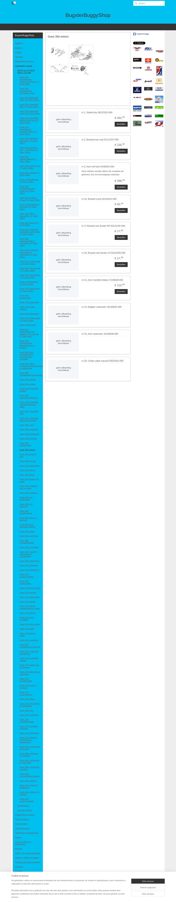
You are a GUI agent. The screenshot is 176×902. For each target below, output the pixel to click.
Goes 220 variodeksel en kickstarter (30, 704)
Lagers (18, 837)
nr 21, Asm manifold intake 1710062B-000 (102, 280)
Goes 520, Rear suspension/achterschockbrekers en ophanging (31, 365)
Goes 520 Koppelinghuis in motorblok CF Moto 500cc (28, 242)
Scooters (19, 57)
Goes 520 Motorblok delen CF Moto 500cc (29, 98)
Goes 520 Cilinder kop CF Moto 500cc (30, 167)
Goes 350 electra (27, 470)
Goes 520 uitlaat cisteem (27, 308)
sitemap (81, 897)
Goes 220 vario (27, 710)
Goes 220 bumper (28, 592)
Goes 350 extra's (27, 450)
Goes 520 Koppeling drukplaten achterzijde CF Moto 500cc (30, 231)
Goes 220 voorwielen (29, 733)
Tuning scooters (22, 828)
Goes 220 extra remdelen (27, 618)
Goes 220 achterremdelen (27, 575)
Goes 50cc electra (28, 781)
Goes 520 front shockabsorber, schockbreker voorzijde (27, 355)
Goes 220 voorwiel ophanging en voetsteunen (28, 739)
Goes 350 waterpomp (29, 561)
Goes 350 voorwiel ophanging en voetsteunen (28, 554)
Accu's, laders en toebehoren (23, 843)
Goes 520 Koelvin (28, 325)
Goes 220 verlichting (29, 715)
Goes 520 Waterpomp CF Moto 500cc (30, 289)
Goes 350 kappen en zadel (29, 480)
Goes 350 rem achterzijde (26, 498)
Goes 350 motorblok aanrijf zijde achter (29, 419)
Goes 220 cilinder (28, 601)
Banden (18, 848)
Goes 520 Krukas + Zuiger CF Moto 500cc (30, 199)
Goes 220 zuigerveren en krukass (30, 748)
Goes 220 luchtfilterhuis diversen (30, 645)
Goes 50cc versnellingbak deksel (29, 775)
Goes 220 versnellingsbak (27, 720)
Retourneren (21, 885)
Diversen (19, 866)
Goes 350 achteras (28, 438)
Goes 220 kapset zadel (27, 634)
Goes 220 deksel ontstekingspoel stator (30, 607)
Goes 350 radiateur (28, 493)
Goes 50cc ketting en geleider (29, 793)
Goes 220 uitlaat (27, 699)
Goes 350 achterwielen (25, 444)
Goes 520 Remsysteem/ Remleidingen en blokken (27, 344)
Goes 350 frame (27, 475)
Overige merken (24, 810)
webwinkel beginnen (95, 897)
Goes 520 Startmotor (29, 302)
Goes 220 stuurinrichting (26, 693)
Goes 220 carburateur (30, 597)
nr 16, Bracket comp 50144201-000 (99, 199)
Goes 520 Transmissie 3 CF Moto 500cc (30, 276)
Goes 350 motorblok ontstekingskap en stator (29, 404)
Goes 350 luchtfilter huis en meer (28, 487)
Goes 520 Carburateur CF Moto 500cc (30, 319)
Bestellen (121, 124)
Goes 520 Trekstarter (29, 313)
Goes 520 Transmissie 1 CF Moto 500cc (30, 262)
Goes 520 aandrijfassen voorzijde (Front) (27, 90)
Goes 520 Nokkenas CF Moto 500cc (29, 180)
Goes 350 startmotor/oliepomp (29, 396)
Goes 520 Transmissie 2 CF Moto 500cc (30, 269)
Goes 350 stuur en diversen (28, 519)
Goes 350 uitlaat (27, 531)
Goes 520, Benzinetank (25, 296)
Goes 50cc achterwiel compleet (29, 768)
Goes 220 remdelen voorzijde (29, 727)
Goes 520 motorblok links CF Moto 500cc (29, 105)
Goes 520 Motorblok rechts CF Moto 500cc (30, 112)
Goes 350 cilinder (28, 379)
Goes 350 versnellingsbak (27, 541)
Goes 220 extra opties (30, 624)
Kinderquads (23, 805)
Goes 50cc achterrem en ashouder (29, 761)
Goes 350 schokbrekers (26, 512)
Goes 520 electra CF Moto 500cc (29, 224)
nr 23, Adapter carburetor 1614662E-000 (102, 307)
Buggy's (18, 48)
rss (86, 897)
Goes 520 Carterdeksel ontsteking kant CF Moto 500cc (28, 130)
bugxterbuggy (141, 34)
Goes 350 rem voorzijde (26, 505)
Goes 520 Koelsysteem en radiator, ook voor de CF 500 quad (29, 333)
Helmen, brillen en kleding (27, 857)
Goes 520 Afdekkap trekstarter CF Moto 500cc (29, 140)
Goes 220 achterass (29, 565)
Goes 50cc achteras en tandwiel (29, 754)
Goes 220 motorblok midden (29, 659)
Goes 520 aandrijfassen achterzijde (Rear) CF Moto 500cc (29, 80)
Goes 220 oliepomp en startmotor (30, 673)
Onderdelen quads (23, 66)
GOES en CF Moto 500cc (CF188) (26, 71)
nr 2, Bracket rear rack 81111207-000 (100, 139)
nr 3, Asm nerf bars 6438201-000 (98, 166)
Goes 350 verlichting (29, 536)
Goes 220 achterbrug (29, 570)
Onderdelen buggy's (24, 61)
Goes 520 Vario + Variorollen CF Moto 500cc (29, 215)
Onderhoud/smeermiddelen (27, 862)
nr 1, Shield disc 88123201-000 (97, 112)
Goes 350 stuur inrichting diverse (27, 525)
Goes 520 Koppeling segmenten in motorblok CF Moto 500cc (29, 253)
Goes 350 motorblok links (29, 412)
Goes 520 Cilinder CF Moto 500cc (30, 174)
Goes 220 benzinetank (30, 588)
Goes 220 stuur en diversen (28, 686)
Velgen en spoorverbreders (27, 853)
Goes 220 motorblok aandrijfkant (29, 652)
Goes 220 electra (27, 613)
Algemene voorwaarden (26, 880)
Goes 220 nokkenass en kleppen (29, 666)
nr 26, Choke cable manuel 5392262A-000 (102, 361)
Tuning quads (21, 824)
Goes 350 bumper (28, 461)
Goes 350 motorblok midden (29, 389)
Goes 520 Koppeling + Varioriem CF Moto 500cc (30, 206)
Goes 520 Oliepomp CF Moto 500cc (29, 283)
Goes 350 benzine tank (28, 455)
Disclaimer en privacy (25, 875)
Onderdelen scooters (24, 814)
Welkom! (19, 43)
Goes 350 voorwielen (29, 547)
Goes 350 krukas (27, 384)
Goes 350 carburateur (30, 465)
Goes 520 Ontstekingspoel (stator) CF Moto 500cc (27, 189)
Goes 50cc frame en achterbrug (29, 786)
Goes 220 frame (27, 629)
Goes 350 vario (27, 425)
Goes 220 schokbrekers (26, 679)
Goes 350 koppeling (29, 429)
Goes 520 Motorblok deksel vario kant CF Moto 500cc (29, 120)
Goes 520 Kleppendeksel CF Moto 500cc (28, 159)
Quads (18, 52)
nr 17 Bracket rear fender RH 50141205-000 (103, 226)
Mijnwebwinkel (117, 897)
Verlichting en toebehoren (27, 833)
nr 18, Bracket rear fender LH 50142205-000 (103, 253)
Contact (18, 871)
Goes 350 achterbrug (29, 434)
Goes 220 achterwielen (25, 582)
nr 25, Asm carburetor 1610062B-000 (100, 334)
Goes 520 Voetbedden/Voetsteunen (31, 374)
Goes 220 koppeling (29, 640)
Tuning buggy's (22, 819)
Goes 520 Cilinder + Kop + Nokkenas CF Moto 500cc (29, 149)
